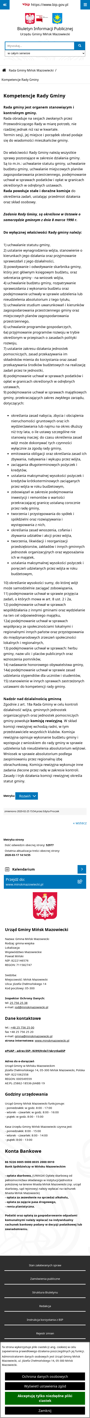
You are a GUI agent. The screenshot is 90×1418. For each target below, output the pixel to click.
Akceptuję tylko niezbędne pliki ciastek (45, 1398)
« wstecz (80, 823)
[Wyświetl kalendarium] (82, 869)
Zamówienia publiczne (45, 1279)
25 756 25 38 (19, 1003)
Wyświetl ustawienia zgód (45, 1386)
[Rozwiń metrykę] (26, 795)
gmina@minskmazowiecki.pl (33, 1036)
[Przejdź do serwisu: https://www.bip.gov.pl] (45, 4)
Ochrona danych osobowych (45, 1376)
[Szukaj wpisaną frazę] (80, 46)
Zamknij (45, 1410)
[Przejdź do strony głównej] (45, 25)
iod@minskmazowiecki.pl (31, 1007)
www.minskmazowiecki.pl (52, 1040)
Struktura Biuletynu (45, 1292)
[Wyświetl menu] (85, 4)
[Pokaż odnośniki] (5, 4)
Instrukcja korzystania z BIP (45, 1319)
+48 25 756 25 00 (22, 1027)
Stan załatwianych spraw (45, 1265)
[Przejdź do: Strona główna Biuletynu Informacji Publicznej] (4, 70)
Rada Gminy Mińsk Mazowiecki (31, 70)
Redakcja (45, 1306)
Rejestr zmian (45, 1333)
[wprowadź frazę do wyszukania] (40, 46)
